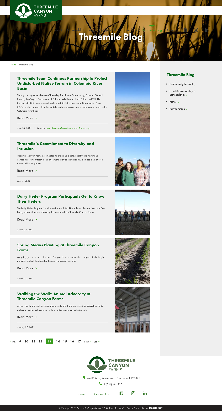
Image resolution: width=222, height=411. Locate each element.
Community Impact (181, 84)
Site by (152, 408)
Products (132, 29)
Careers (173, 29)
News (173, 102)
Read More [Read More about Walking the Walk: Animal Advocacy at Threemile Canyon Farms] (25, 317)
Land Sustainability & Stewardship (62, 128)
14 (58, 341)
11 (33, 341)
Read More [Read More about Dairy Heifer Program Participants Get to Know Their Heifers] (25, 219)
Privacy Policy (132, 408)
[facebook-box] (185, 30)
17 (79, 341)
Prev (13, 341)
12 (40, 341)
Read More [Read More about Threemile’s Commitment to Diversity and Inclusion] (25, 170)
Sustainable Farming (81, 29)
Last (97, 341)
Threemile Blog (152, 30)
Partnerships (84, 128)
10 (26, 341)
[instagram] (196, 30)
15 (65, 341)
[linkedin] (206, 30)
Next (87, 341)
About (59, 29)
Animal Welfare (109, 30)
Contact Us (101, 394)
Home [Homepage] (13, 64)
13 (49, 341)
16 (72, 341)
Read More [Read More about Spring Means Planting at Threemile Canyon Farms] (25, 268)
